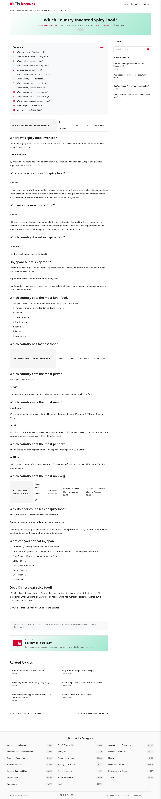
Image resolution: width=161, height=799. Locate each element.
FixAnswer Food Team (48, 25)
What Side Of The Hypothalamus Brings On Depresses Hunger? (31, 695)
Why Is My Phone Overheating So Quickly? (31, 682)
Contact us (147, 795)
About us (137, 795)
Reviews (134, 4)
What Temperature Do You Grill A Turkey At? (82, 682)
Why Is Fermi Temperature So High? (78, 670)
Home (125, 4)
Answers (146, 4)
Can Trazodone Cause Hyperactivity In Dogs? (129, 76)
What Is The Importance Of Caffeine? (28, 670)
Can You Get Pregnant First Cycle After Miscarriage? (129, 64)
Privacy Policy (110, 795)
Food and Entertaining (25, 10)
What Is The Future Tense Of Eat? (77, 694)
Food (80, 29)
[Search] (148, 49)
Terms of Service (125, 795)
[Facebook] (61, 795)
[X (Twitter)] (68, 795)
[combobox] (132, 49)
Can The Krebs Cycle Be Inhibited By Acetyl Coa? (131, 96)
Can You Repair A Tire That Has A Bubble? (131, 86)
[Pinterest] (72, 795)
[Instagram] (64, 795)
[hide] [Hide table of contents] (102, 47)
